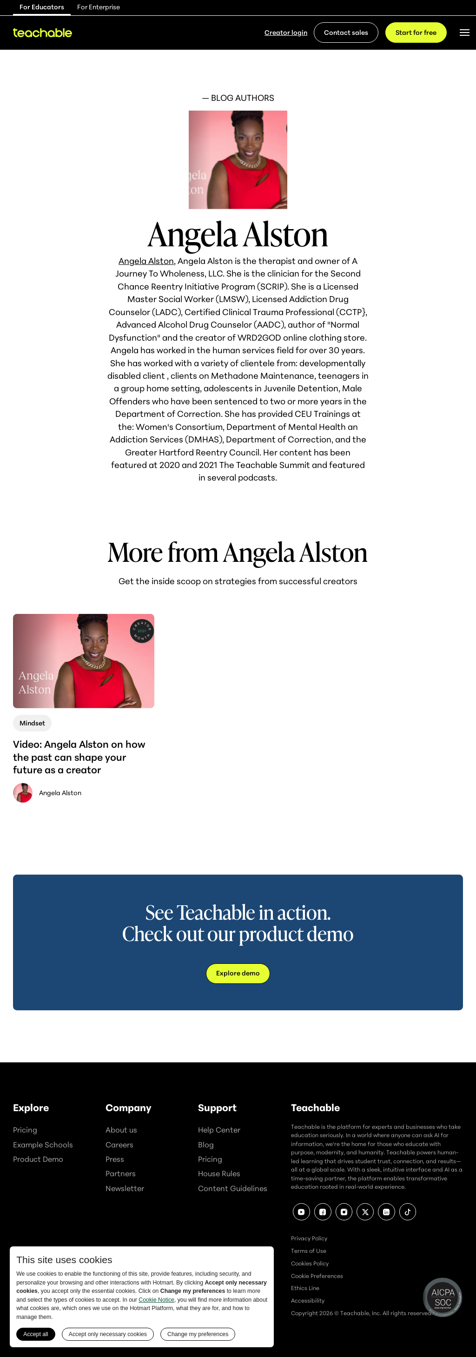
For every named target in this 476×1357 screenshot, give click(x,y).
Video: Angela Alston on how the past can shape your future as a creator (79, 757)
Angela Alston (146, 261)
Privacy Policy (309, 1238)
